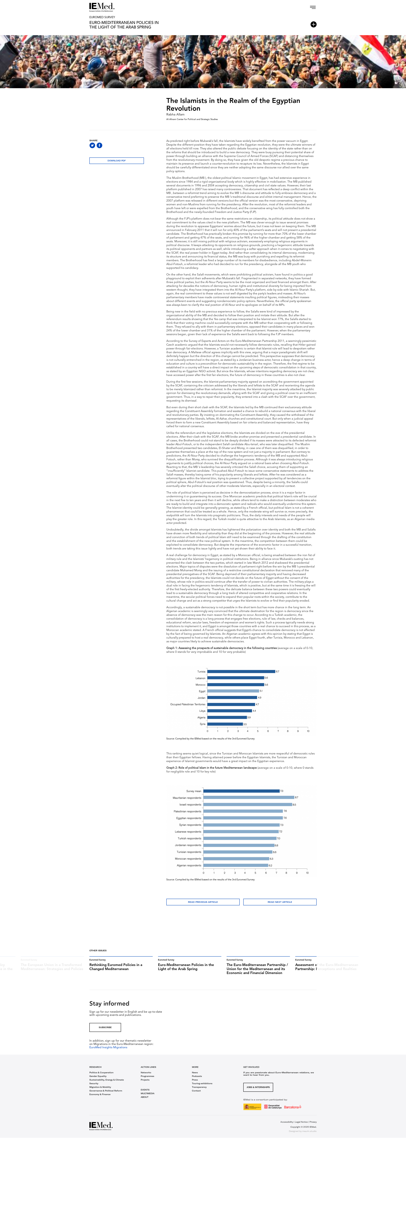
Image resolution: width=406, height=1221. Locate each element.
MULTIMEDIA (147, 1097)
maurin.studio (309, 1135)
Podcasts (197, 1080)
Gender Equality (97, 1080)
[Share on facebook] (99, 145)
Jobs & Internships (258, 1091)
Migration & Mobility (100, 1091)
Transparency (199, 1091)
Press (195, 1084)
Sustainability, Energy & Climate (106, 1084)
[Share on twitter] (92, 145)
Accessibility (286, 1126)
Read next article (280, 902)
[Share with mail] (121, 145)
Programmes (147, 1080)
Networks (146, 1076)
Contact (196, 1094)
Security (93, 1087)
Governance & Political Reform (105, 1094)
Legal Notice (301, 1126)
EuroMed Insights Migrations (108, 1051)
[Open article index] (314, 24)
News (195, 1076)
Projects (145, 1084)
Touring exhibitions (202, 1087)
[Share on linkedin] (114, 145)
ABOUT (144, 1101)
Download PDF (117, 160)
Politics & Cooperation (101, 1076)
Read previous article (203, 902)
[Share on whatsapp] (107, 145)
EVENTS (145, 1094)
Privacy (313, 1126)
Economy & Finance (99, 1098)
